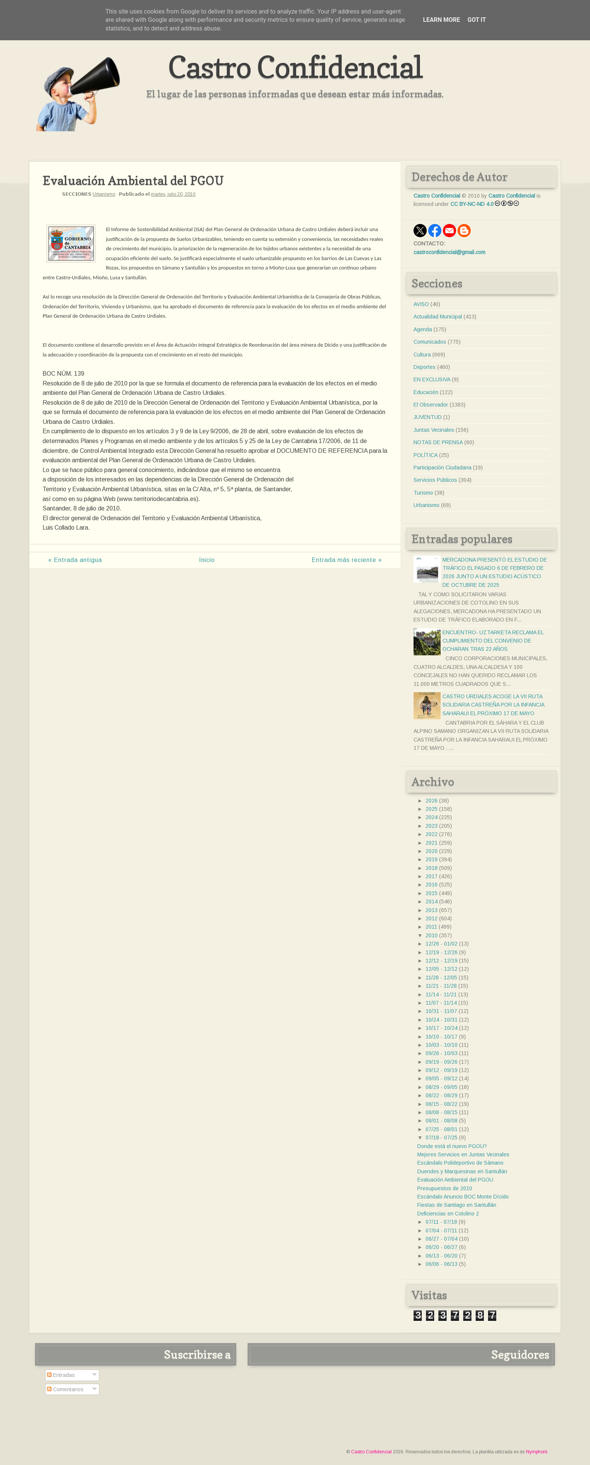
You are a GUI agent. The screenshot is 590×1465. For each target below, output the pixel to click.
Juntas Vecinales (434, 430)
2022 (432, 834)
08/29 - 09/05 (442, 1087)
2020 (432, 851)
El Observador (431, 405)
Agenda (423, 329)
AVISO (421, 304)
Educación (426, 392)
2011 (431, 927)
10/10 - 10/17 (442, 1037)
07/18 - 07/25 (442, 1138)
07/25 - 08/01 (442, 1129)
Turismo (423, 493)
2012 (432, 918)
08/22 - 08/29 (442, 1095)
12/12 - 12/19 (442, 961)
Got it (476, 19)
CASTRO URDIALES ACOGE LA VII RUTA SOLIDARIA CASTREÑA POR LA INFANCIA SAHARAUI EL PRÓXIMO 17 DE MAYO (493, 704)
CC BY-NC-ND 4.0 (472, 204)
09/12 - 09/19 (442, 1070)
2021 (432, 843)
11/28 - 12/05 (441, 978)
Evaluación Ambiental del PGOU (455, 1180)
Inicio (207, 560)
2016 (432, 885)
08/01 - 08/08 (442, 1121)
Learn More (441, 19)
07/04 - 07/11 (441, 1230)
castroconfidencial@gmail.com (449, 252)
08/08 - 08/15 (442, 1112)
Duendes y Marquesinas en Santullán (462, 1171)
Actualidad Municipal (438, 317)
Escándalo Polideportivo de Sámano (460, 1163)
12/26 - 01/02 (442, 944)
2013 (432, 910)
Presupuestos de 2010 (444, 1188)
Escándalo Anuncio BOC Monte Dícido (463, 1197)
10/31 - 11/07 (441, 1011)
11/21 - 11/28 (441, 986)
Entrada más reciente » (347, 560)
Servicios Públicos (435, 480)
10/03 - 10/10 (442, 1045)
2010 (432, 935)
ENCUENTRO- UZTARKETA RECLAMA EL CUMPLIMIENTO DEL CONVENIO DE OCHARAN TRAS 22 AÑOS (492, 640)
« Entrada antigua (75, 560)
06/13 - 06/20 (442, 1256)
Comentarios (65, 1389)
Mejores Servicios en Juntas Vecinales (463, 1154)
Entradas (61, 1375)
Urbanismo (104, 194)
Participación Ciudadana (442, 467)
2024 (432, 817)
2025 (432, 809)
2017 (432, 876)
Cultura (422, 355)
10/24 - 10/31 (442, 1020)
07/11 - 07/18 (441, 1222)
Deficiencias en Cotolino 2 (448, 1214)
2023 (432, 826)
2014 (432, 901)
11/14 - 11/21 (441, 994)
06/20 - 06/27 (442, 1247)
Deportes (425, 367)
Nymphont (536, 1451)
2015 (432, 893)
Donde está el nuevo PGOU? (452, 1146)
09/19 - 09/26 (442, 1062)
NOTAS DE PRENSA (438, 442)
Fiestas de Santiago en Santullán (456, 1205)
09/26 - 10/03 (442, 1053)
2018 (432, 868)
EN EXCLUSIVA (432, 379)
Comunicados (430, 342)
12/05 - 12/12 (442, 969)
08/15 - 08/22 (442, 1104)
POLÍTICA (426, 455)
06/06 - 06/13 (442, 1264)
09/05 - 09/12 (442, 1078)
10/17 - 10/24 (442, 1028)
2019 (432, 859)
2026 (432, 801)
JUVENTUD (428, 417)
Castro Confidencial (295, 67)
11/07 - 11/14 (441, 1003)
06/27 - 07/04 (442, 1239)
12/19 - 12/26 (442, 952)
